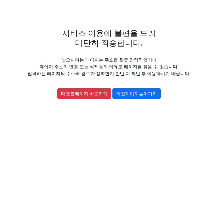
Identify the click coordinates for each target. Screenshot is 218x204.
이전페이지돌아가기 (136, 93)
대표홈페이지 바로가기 (84, 93)
